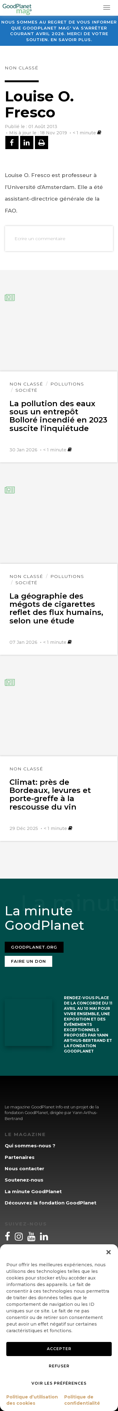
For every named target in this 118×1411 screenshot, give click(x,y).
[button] (108, 1252)
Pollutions (67, 384)
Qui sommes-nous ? (30, 1146)
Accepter (59, 1348)
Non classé (21, 68)
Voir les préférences (59, 1383)
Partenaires (20, 1157)
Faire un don (28, 961)
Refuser (59, 1366)
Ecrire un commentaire (39, 238)
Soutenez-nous (24, 1180)
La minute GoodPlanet (33, 1191)
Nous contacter (24, 1168)
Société (26, 390)
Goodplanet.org (34, 947)
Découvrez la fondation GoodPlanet (50, 1203)
